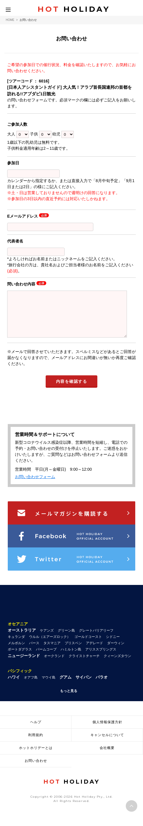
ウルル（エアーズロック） (49, 645)
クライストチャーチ (84, 665)
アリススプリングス (100, 658)
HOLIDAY (74, 9)
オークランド (54, 665)
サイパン (84, 685)
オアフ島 (31, 686)
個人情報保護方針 (107, 731)
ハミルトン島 (71, 658)
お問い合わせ (36, 769)
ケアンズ (47, 639)
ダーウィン (115, 652)
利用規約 (35, 744)
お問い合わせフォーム (35, 485)
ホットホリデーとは (36, 756)
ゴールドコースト (88, 645)
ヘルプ (35, 731)
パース (34, 652)
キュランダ (16, 645)
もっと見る (68, 699)
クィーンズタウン (117, 665)
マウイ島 (48, 686)
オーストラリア (22, 638)
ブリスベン (73, 652)
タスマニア (52, 652)
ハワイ (14, 685)
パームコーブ (46, 658)
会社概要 (107, 756)
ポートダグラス (20, 658)
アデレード (94, 652)
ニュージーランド (24, 664)
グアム (65, 685)
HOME (10, 19)
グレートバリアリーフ (96, 639)
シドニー (113, 645)
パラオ (102, 685)
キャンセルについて (107, 744)
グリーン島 (66, 639)
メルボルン (16, 652)
